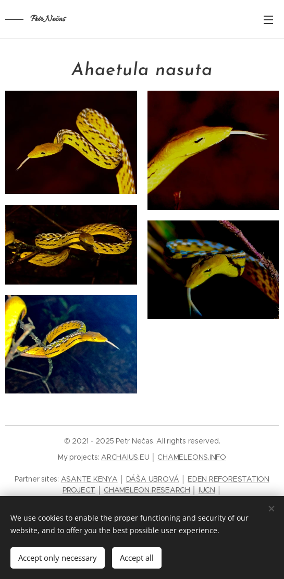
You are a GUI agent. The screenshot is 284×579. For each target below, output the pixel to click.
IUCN (207, 490)
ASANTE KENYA (89, 479)
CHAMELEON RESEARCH (147, 490)
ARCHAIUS (119, 457)
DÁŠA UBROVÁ (152, 479)
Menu (268, 19)
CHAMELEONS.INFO (191, 457)
